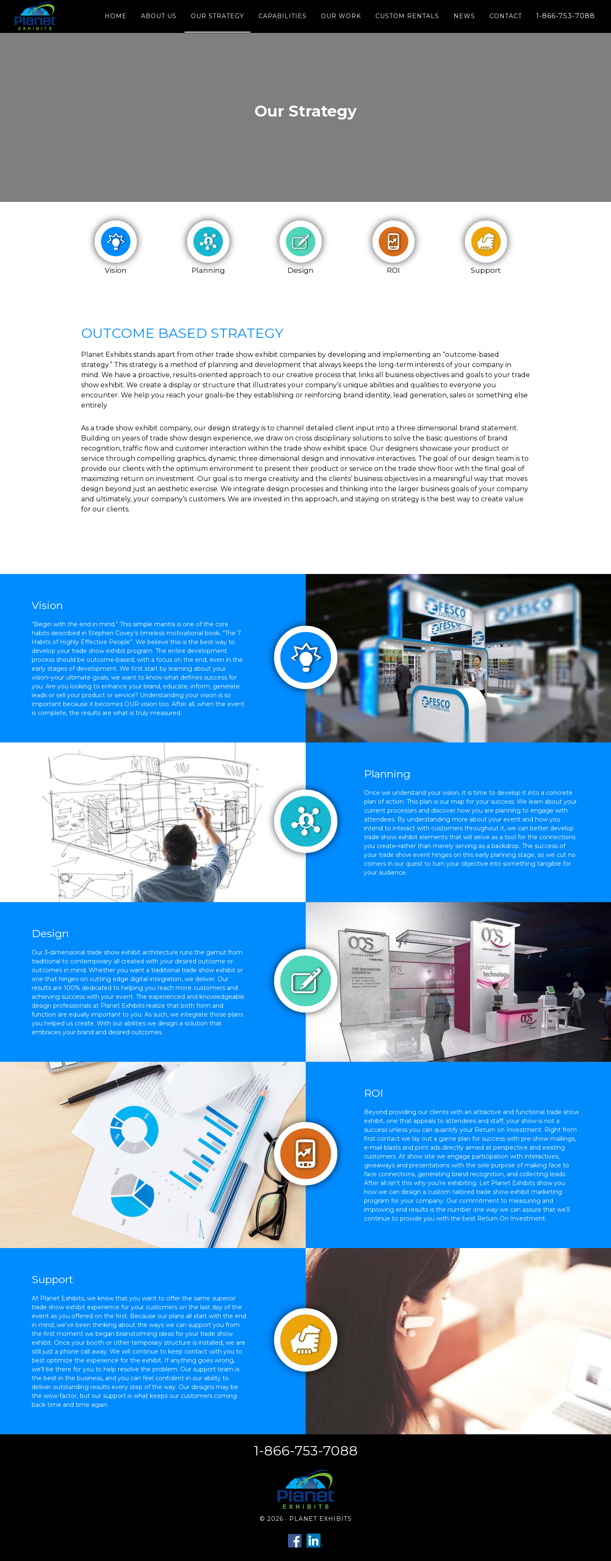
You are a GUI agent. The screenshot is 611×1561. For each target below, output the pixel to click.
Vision (116, 270)
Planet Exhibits (36, 16)
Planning (208, 270)
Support (486, 270)
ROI (393, 270)
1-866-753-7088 (306, 1450)
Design (301, 270)
